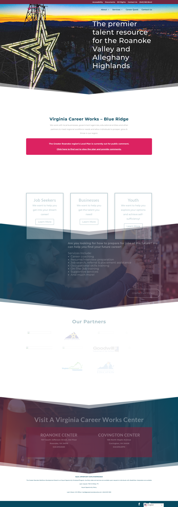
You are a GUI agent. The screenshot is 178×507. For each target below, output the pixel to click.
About (104, 10)
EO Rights (121, 2)
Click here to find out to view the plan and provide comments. (89, 149)
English (149, 505)
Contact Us (132, 2)
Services (116, 10)
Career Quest (132, 10)
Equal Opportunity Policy (89, 487)
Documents (110, 2)
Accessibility (97, 2)
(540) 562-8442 (145, 2)
